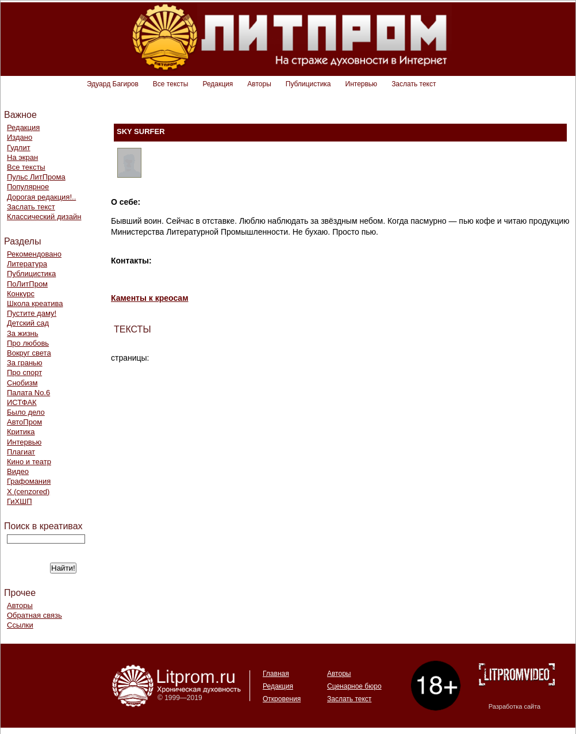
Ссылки (20, 625)
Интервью (361, 84)
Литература (27, 263)
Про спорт (24, 372)
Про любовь (28, 343)
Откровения (282, 699)
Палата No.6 (28, 392)
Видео (18, 471)
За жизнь (23, 333)
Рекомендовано (34, 254)
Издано (19, 137)
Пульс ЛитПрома (36, 177)
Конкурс (20, 293)
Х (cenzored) (28, 491)
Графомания (29, 481)
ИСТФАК (22, 402)
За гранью (25, 362)
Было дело (26, 412)
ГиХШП (19, 501)
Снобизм (22, 383)
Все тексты (171, 84)
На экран (22, 157)
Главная (276, 674)
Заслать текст (413, 84)
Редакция (217, 84)
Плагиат (21, 452)
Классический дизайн (44, 216)
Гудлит (18, 147)
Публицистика (308, 84)
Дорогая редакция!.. (41, 197)
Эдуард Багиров (113, 84)
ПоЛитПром (27, 284)
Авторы (259, 84)
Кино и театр (29, 461)
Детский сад (28, 323)
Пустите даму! (31, 313)
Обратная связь (34, 615)
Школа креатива (35, 303)
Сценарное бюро (354, 686)
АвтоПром (24, 422)
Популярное (28, 186)
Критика (20, 431)
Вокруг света (29, 353)
